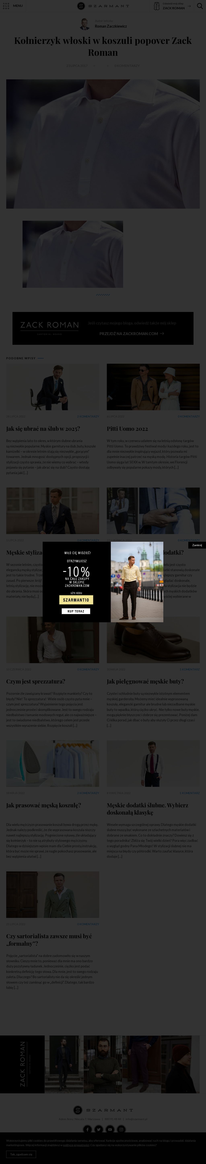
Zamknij (197, 545)
